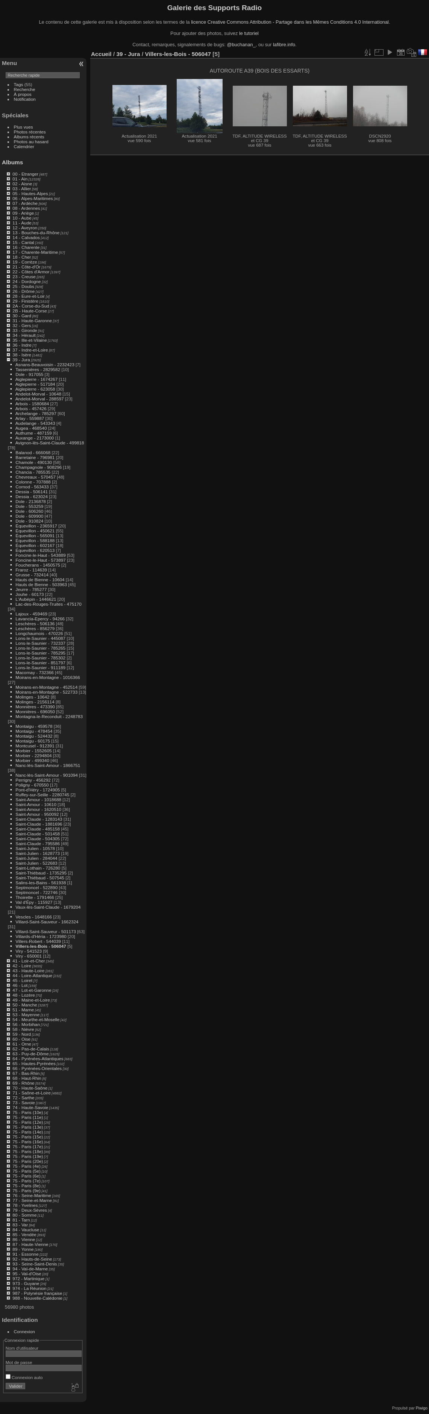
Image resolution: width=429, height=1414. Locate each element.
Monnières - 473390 (35, 706)
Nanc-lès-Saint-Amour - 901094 (46, 775)
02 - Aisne (22, 183)
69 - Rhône (23, 1083)
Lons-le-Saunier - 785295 (40, 652)
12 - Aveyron (24, 227)
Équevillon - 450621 (35, 530)
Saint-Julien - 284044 (36, 858)
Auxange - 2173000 (34, 437)
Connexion (24, 1331)
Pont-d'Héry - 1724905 (37, 789)
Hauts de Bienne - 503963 (41, 584)
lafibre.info (284, 44)
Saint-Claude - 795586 (37, 843)
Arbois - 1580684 (32, 403)
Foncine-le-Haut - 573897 (40, 560)
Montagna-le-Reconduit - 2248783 (49, 716)
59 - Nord (21, 1034)
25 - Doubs (23, 286)
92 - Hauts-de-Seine (32, 1258)
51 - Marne (23, 1009)
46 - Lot (19, 985)
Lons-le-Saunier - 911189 (40, 667)
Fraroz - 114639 (31, 569)
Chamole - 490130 (33, 462)
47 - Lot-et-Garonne (31, 990)
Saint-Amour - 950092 (37, 814)
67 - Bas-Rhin (25, 1073)
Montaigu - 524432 (33, 736)
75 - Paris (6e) (26, 1175)
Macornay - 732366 (34, 672)
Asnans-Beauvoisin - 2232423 (44, 364)
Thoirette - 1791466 (34, 897)
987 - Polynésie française (37, 1293)
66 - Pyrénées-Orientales (37, 1068)
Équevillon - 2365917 (36, 525)
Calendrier (24, 146)
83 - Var (20, 1224)
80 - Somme (24, 1214)
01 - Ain (19, 178)
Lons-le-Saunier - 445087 (40, 638)
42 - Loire (21, 965)
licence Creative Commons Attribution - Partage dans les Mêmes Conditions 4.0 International (290, 22)
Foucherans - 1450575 (37, 564)
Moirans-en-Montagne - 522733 (46, 692)
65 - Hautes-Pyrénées (33, 1063)
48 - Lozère (23, 995)
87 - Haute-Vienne (30, 1244)
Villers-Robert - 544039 (38, 941)
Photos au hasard (31, 141)
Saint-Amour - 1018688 (38, 799)
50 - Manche (24, 1004)
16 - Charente (25, 247)
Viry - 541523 (28, 951)
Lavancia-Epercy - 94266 (40, 618)
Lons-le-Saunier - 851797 (40, 662)
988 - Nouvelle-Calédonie (37, 1298)
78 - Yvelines (25, 1205)
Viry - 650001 (28, 955)
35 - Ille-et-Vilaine (29, 340)
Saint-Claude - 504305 (37, 838)
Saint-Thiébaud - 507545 (39, 877)
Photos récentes (30, 131)
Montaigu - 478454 (33, 731)
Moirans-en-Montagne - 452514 (46, 687)
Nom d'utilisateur (22, 1348)
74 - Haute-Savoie (30, 1107)
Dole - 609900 (29, 516)
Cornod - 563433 (32, 486)
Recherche (24, 89)
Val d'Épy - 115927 (33, 902)
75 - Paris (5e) (26, 1170)
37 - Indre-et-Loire (30, 349)
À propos (23, 94)
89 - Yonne (22, 1249)
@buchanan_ (241, 44)
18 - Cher (21, 257)
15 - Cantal (23, 242)
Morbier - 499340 (32, 760)
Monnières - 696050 (35, 711)
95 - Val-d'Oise (26, 1273)
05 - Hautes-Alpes (30, 193)
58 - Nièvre (23, 1029)
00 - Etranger (25, 173)
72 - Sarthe (23, 1097)
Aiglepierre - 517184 (35, 384)
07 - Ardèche (25, 203)
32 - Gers (21, 325)
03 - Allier (21, 188)
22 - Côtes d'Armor (30, 271)
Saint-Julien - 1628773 (37, 853)
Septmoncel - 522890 (36, 887)
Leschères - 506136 (35, 623)
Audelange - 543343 (35, 423)
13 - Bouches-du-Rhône (35, 232)
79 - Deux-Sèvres (29, 1210)
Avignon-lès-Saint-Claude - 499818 (49, 442)
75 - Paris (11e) (27, 1117)
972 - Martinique (28, 1278)
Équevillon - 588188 (35, 540)
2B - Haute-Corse (29, 310)
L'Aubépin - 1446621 (35, 599)
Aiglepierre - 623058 (35, 388)
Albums (12, 162)
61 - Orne (21, 1043)
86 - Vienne (23, 1239)
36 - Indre (21, 345)
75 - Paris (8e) (26, 1185)
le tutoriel (249, 33)
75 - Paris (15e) (27, 1136)
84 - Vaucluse (25, 1229)
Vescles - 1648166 (33, 916)
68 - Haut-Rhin (26, 1078)
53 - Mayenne (25, 1014)
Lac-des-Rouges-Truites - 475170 (48, 604)
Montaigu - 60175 (32, 740)
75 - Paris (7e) (26, 1180)
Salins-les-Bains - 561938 (40, 882)
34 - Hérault (23, 335)
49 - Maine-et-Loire (31, 999)
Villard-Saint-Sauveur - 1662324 (46, 921)
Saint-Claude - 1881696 (38, 823)
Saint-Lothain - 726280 (37, 867)
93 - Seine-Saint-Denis (34, 1263)
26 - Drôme (23, 291)
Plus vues (23, 126)
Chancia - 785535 (32, 472)
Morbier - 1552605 (33, 750)
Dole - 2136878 (30, 501)
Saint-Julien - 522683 (36, 863)
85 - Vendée (24, 1234)
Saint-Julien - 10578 (35, 848)
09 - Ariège (23, 213)
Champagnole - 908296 (38, 467)
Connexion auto (24, 1377)
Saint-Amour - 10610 (35, 804)
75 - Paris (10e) (27, 1112)
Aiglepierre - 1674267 (36, 379)
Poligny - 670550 (32, 784)
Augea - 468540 (31, 428)
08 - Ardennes (26, 208)
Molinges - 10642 (32, 696)
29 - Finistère (25, 301)
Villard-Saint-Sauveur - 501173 (45, 931)
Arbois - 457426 (31, 408)
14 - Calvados (26, 237)
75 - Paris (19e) (27, 1156)
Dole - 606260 (29, 511)
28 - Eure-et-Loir (28, 296)
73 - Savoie (23, 1102)
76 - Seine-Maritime (31, 1195)
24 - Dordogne (26, 281)
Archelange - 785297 (35, 413)
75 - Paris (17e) (27, 1146)
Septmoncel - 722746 (36, 892)
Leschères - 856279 (35, 628)
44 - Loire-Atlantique (32, 975)
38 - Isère (21, 354)
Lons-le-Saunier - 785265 (40, 648)
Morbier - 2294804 (33, 755)
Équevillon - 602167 (35, 545)
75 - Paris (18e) (27, 1151)
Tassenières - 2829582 (37, 369)
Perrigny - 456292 (33, 779)
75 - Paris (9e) (26, 1190)
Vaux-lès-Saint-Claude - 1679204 (47, 907)
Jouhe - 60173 (29, 594)
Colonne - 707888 (33, 481)
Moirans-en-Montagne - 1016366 (47, 677)
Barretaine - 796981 (35, 457)
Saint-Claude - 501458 (37, 833)
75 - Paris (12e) (27, 1122)
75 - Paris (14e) (27, 1131)
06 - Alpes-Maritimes (32, 198)
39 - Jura (21, 359)
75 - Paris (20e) (27, 1161)
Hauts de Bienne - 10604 (39, 579)
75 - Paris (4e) (26, 1166)
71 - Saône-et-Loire (31, 1092)
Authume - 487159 (33, 432)
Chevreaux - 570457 (35, 476)
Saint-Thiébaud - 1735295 (41, 872)
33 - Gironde (24, 330)
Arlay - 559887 (29, 418)
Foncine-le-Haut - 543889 (40, 555)
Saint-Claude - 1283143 (38, 819)
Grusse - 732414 (32, 574)
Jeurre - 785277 (31, 589)
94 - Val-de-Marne (30, 1268)
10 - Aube (21, 217)
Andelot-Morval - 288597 (39, 398)
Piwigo (421, 1408)
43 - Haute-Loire (28, 970)
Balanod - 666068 (32, 452)
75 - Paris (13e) (27, 1127)
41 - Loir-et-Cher (28, 960)
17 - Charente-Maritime (35, 252)
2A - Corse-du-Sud (30, 305)
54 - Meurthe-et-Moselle (35, 1019)
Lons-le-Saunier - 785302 (40, 657)
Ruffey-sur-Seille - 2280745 (42, 794)
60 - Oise (21, 1039)
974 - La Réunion (29, 1288)
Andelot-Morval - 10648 (38, 393)
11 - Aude (21, 222)
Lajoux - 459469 (31, 613)
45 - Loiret (22, 980)
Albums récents (29, 136)
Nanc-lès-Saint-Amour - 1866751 (47, 765)
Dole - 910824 (29, 520)
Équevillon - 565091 (35, 535)
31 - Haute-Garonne (32, 320)
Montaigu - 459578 (33, 726)
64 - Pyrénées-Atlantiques (37, 1058)
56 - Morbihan (26, 1024)
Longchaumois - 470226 (39, 633)
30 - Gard (21, 315)
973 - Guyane (25, 1283)
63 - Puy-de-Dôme (30, 1053)
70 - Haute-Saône (29, 1087)
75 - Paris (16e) (27, 1141)
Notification (25, 99)
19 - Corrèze (24, 261)
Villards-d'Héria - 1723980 (40, 936)
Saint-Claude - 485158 (37, 828)
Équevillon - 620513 (35, 550)
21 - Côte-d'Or (26, 266)
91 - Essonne (25, 1254)
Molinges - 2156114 (34, 701)
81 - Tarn (21, 1219)
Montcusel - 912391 (34, 745)
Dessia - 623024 (31, 496)
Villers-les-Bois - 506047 (40, 946)
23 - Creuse (23, 276)
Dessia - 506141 (31, 491)
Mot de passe (19, 1362)
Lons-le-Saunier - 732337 (40, 643)
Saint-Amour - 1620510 (38, 809)
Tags (18, 84)
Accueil (101, 54)
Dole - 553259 (29, 506)
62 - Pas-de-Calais (30, 1048)
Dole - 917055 (29, 374)
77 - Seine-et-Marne (32, 1200)
